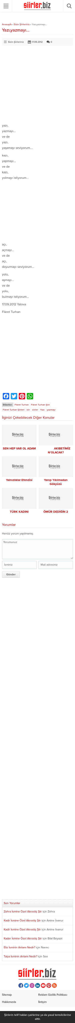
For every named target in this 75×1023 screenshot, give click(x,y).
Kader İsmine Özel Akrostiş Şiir (23, 938)
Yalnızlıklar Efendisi (19, 480)
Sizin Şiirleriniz (22, 24)
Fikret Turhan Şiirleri (13, 409)
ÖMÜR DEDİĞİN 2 (55, 511)
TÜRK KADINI (19, 511)
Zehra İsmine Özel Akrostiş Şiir (23, 911)
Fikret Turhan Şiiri (40, 404)
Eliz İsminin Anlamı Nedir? (19, 947)
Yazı (42, 409)
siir (28, 409)
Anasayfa (7, 24)
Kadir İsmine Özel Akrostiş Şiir (22, 920)
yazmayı (51, 409)
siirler (35, 409)
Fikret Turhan (22, 404)
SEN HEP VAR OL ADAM (19, 448)
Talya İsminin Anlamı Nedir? (20, 956)
